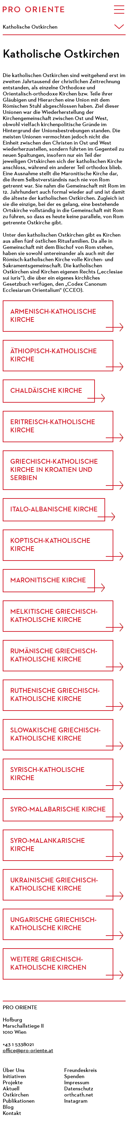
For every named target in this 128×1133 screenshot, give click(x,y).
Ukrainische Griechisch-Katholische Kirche (54, 884)
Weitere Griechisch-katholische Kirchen (48, 963)
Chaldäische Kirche (46, 391)
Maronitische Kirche (48, 580)
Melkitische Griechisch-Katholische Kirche (54, 616)
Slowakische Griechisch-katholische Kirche (55, 734)
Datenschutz (78, 1089)
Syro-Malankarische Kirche (47, 845)
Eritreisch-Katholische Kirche (52, 426)
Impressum (76, 1083)
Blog (8, 1107)
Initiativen (14, 1076)
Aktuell (11, 1089)
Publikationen (18, 1101)
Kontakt (12, 1113)
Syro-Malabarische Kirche (58, 809)
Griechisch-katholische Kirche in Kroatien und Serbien (54, 470)
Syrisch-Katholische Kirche (47, 774)
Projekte (13, 1083)
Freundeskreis (80, 1070)
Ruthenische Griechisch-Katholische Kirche (55, 695)
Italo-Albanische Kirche (54, 509)
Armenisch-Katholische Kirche (53, 316)
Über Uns (14, 1070)
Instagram (75, 1101)
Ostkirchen (16, 1095)
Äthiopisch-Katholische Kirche (53, 355)
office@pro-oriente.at (28, 1051)
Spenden (74, 1076)
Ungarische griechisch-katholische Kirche (53, 924)
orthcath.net (78, 1095)
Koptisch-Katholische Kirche (50, 545)
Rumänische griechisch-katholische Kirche (53, 655)
